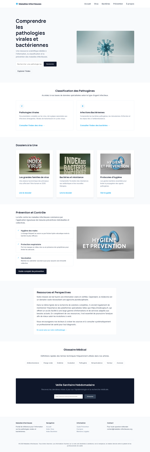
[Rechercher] (29, 64)
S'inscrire (90, 396)
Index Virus (50, 429)
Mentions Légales (83, 431)
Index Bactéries (51, 431)
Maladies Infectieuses (28, 4)
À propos (130, 4)
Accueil (87, 4)
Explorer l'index (24, 71)
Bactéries (106, 4)
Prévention (118, 4)
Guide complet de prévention (31, 271)
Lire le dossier (25, 193)
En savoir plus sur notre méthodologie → (52, 330)
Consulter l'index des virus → (32, 125)
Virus (96, 4)
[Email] (68, 396)
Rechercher (50, 64)
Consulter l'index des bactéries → (95, 125)
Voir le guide (105, 193)
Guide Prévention (83, 427)
